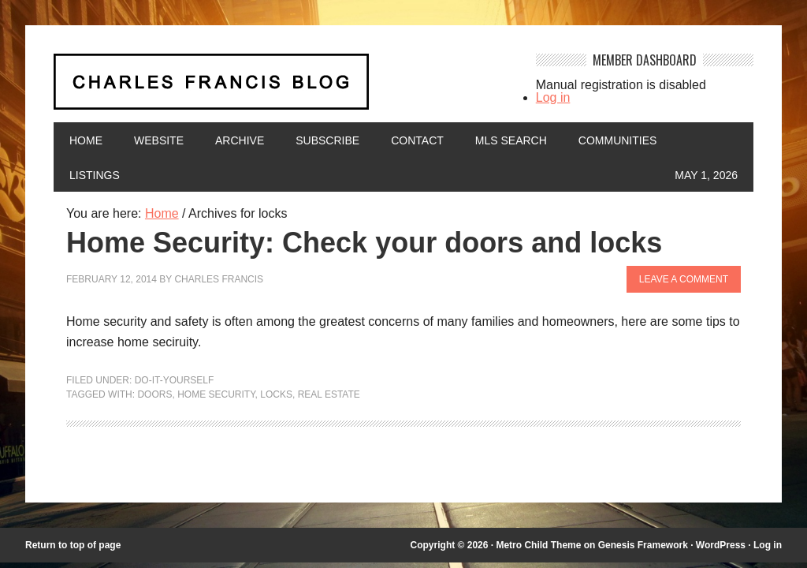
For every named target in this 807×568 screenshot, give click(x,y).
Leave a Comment (683, 279)
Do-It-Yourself (174, 380)
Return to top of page (73, 545)
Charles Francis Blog (283, 88)
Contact (417, 140)
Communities (617, 140)
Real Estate (329, 394)
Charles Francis (218, 279)
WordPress (721, 545)
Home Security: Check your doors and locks (364, 242)
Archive (239, 140)
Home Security (216, 394)
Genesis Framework (643, 545)
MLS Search (511, 140)
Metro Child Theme (538, 545)
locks (276, 394)
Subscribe (327, 140)
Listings (94, 175)
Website (159, 140)
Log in (553, 97)
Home (85, 140)
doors (154, 394)
